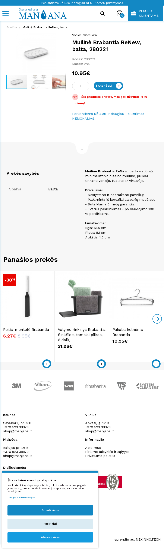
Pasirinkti (50, 523)
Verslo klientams (145, 13)
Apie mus (93, 448)
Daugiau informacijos (21, 497)
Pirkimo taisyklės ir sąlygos (107, 452)
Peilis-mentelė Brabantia (26, 329)
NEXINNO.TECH (148, 539)
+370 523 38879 (16, 427)
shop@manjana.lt (17, 431)
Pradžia (11, 27)
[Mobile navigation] (5, 14)
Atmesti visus (50, 537)
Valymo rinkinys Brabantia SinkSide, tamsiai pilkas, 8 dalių (81, 334)
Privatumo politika (100, 456)
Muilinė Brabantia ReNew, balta (44, 27)
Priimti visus (50, 510)
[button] (62, 37)
